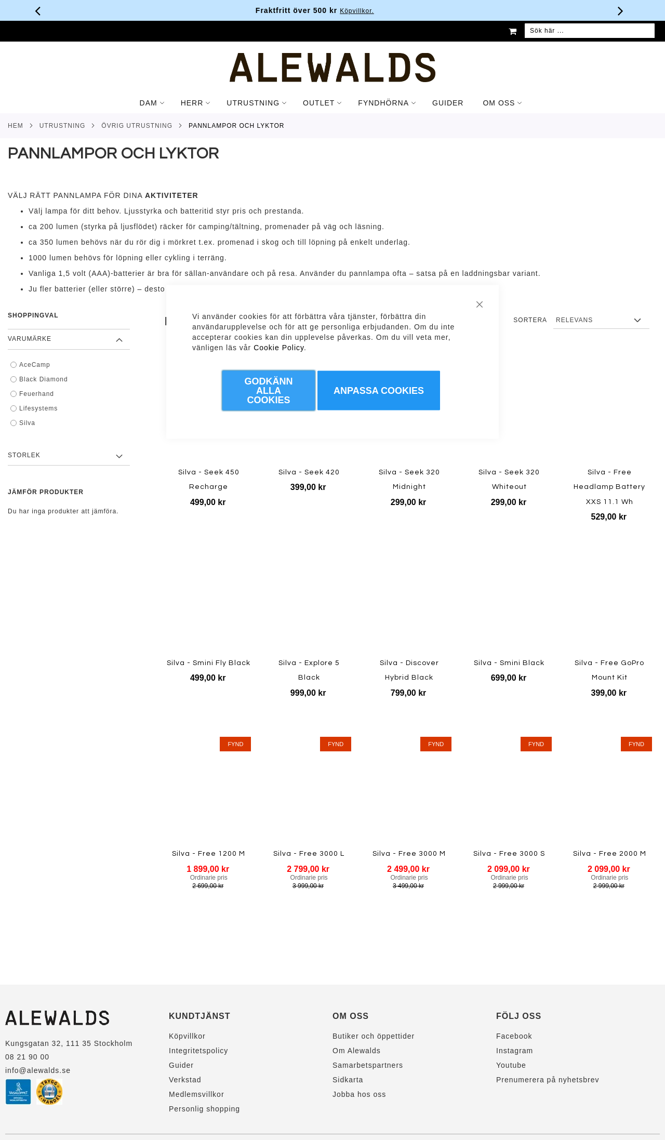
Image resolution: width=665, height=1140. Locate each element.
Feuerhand (36, 393)
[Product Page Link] (509, 408)
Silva (27, 423)
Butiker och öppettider (373, 1036)
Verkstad (185, 1080)
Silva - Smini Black (509, 663)
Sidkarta (347, 1080)
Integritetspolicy (198, 1050)
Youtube (511, 1065)
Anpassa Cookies (379, 391)
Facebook (514, 1036)
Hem (15, 125)
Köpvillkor (187, 1036)
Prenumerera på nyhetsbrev (548, 1080)
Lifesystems (38, 408)
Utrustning (62, 125)
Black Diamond (43, 379)
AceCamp (34, 364)
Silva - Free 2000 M (609, 853)
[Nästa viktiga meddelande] (621, 10)
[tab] (332, 103)
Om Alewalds (356, 1050)
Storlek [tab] (24, 455)
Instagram (514, 1050)
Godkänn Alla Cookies (268, 390)
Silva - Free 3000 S (509, 853)
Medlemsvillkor (196, 1094)
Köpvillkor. (374, 11)
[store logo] (332, 67)
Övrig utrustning (136, 125)
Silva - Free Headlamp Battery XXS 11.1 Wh (609, 487)
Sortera (530, 320)
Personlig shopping (204, 1109)
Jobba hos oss (359, 1094)
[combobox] (590, 31)
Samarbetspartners (367, 1065)
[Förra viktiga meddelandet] (38, 10)
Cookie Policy (279, 347)
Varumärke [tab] (29, 338)
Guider (181, 1065)
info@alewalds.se (38, 1070)
